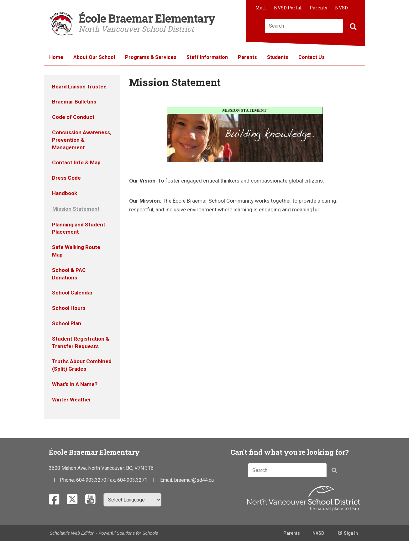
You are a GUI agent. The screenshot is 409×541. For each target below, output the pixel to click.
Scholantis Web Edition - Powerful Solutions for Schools (104, 533)
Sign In (351, 533)
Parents (318, 8)
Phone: (68, 480)
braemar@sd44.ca (194, 480)
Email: (167, 480)
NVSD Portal (288, 8)
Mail (260, 8)
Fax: (112, 480)
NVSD (341, 8)
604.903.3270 (91, 480)
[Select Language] (132, 500)
